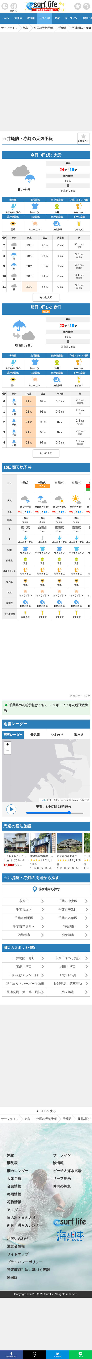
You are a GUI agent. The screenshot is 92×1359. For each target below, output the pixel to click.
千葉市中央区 (67, 901)
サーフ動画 (62, 1179)
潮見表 (18, 18)
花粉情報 (14, 1202)
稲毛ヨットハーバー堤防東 (25, 983)
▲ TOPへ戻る (46, 1111)
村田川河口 (68, 966)
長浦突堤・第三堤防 (68, 983)
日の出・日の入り (21, 1218)
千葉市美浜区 (67, 909)
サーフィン (71, 18)
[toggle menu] (87, 5)
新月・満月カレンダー (25, 1225)
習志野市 (68, 926)
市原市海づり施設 (67, 958)
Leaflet (43, 800)
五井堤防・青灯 (24, 958)
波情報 (31, 18)
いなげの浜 (68, 975)
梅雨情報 (14, 1194)
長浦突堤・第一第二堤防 (24, 992)
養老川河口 (24, 966)
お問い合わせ (17, 1239)
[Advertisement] (46, 80)
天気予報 (45, 18)
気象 (57, 18)
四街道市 (24, 935)
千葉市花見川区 (24, 926)
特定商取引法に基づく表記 (28, 1270)
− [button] (7, 751)
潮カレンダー (17, 1171)
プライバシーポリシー (25, 1262)
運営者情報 (16, 1246)
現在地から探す (49, 889)
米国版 (12, 1278)
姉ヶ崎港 (68, 992)
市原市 (24, 901)
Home (6, 18)
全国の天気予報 (46, 1118)
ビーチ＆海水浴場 (67, 1171)
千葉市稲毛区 (23, 918)
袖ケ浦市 (68, 935)
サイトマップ (17, 1254)
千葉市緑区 (24, 909)
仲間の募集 (62, 1186)
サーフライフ (10, 1118)
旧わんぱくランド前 (24, 975)
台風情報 (14, 1186)
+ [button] (7, 745)
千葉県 (67, 1118)
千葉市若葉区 (67, 918)
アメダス (14, 1210)
